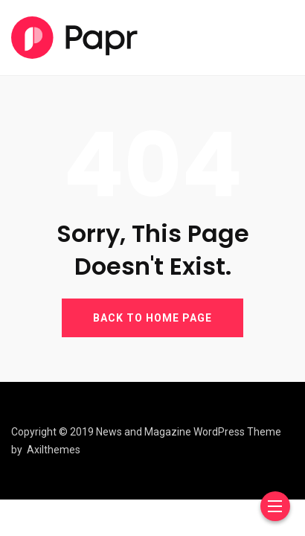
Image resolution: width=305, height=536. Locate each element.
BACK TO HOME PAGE (152, 318)
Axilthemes (53, 450)
